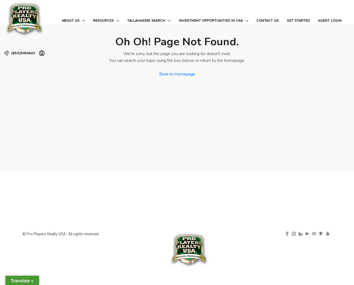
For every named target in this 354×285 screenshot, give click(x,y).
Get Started (298, 20)
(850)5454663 (19, 53)
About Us (70, 20)
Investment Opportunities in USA (211, 20)
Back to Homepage (177, 74)
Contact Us (267, 20)
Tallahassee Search (146, 20)
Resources (103, 20)
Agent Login (330, 20)
